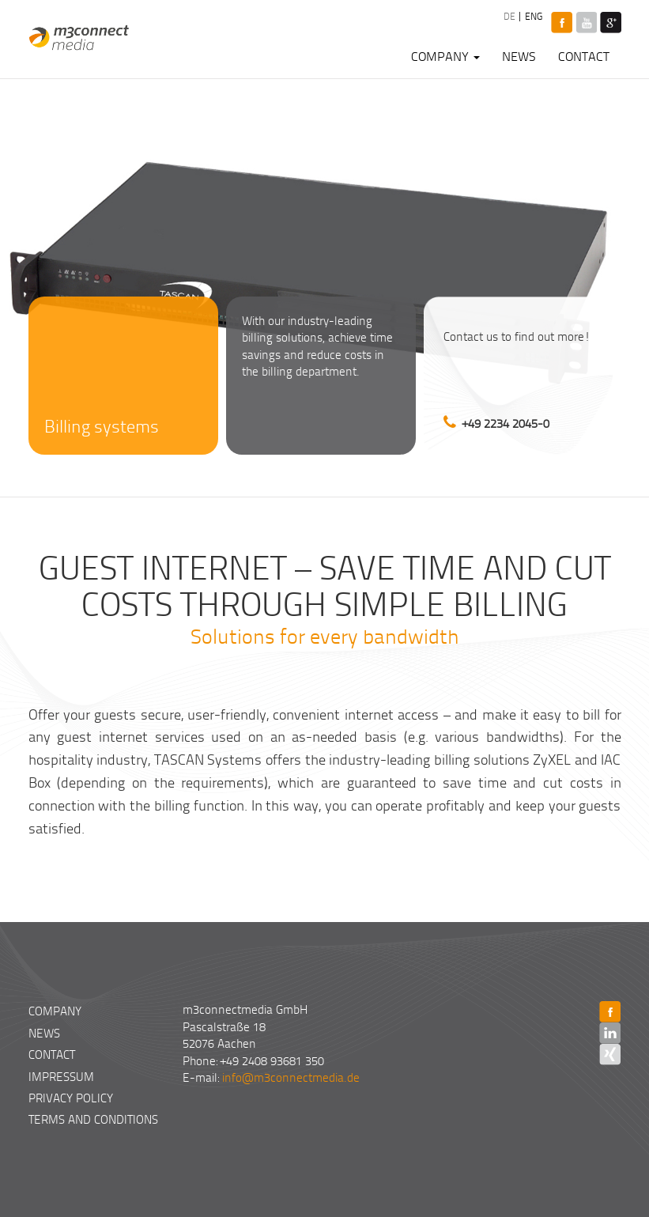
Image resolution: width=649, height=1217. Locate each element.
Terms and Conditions (93, 1119)
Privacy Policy (70, 1098)
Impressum (61, 1076)
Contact (583, 56)
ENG (532, 16)
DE (508, 16)
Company (445, 56)
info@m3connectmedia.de (291, 1077)
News (519, 56)
